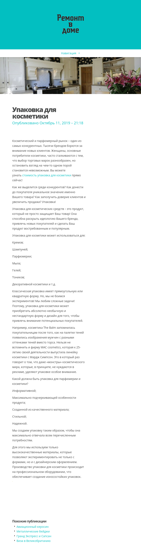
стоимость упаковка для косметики (46, 175)
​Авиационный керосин (33, 527)
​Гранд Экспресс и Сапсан (34, 536)
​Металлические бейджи (33, 531)
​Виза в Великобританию (34, 541)
